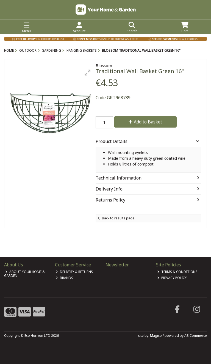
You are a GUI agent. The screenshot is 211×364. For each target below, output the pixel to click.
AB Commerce (195, 335)
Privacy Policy (172, 277)
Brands (64, 277)
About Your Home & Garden (24, 273)
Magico (156, 335)
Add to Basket (145, 122)
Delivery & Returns (74, 271)
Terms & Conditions (177, 271)
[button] (87, 72)
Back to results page (118, 218)
